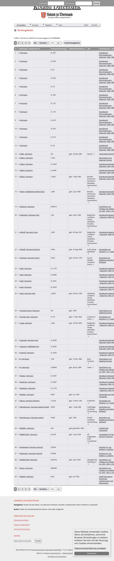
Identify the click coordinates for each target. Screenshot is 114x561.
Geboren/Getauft (77, 49)
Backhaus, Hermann (27, 382)
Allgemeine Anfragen (21, 520)
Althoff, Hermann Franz (29, 232)
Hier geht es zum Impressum (57, 557)
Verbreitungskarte (72, 43)
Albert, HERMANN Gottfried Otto (32, 192)
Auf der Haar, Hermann (29, 317)
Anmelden (21, 25)
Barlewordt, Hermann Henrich (31, 447)
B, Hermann (24, 359)
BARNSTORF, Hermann (28, 460)
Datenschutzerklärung (70, 553)
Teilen (86, 25)
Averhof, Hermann (27, 353)
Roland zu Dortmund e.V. (53, 553)
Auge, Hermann (26, 323)
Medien (48, 25)
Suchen (35, 25)
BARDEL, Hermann (27, 428)
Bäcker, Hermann (26, 376)
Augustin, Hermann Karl (29, 340)
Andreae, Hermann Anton (29, 258)
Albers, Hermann (26, 158)
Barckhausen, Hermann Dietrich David (34, 407)
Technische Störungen (22, 529)
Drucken (95, 25)
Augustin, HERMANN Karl (29, 346)
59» (35, 43)
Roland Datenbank (57, 7)
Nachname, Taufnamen (29, 49)
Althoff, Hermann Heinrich (30, 249)
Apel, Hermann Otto (27, 293)
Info (60, 25)
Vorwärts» (43, 43)
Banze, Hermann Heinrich (29, 401)
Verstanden (91, 553)
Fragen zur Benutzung (22, 524)
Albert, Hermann (26, 164)
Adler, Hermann (26, 154)
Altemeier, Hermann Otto (29, 215)
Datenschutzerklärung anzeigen (90, 548)
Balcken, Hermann (27, 394)
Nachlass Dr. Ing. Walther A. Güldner (106, 448)
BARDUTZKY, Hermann (28, 434)
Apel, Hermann (26, 268)
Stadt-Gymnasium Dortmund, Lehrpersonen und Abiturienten (106, 479)
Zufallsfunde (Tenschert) (103, 429)
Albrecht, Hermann (27, 207)
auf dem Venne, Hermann (30, 311)
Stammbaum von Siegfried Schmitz (105, 159)
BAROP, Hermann (27, 476)
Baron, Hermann (26, 468)
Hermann (23, 53)
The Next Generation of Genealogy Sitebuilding (46, 550)
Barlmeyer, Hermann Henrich (31, 453)
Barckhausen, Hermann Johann (32, 418)
